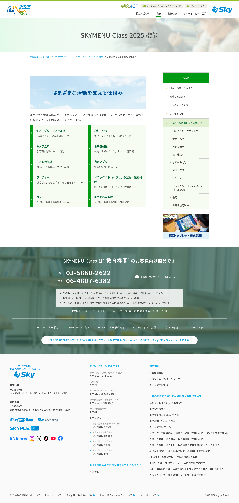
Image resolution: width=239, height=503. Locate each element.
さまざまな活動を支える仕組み (185, 123)
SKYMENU (95, 417)
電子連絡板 (178, 154)
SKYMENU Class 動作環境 (111, 327)
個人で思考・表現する (181, 88)
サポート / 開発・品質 (195, 13)
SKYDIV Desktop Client (115, 392)
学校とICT (95, 471)
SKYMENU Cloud (116, 425)
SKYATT (115, 410)
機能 (158, 13)
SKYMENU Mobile (116, 434)
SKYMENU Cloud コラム (162, 421)
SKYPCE (115, 383)
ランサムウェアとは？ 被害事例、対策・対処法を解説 (177, 475)
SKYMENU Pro (116, 452)
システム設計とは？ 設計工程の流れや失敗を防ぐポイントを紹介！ (184, 445)
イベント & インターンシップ (164, 379)
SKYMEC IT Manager (115, 401)
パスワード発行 (198, 6)
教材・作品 (178, 139)
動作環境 (172, 13)
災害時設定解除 (180, 205)
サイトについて (53, 495)
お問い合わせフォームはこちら (159, 277)
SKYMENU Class (116, 443)
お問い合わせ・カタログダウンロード (164, 6)
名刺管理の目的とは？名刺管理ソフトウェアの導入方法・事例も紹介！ (186, 469)
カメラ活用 (178, 147)
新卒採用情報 (156, 373)
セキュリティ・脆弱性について (117, 495)
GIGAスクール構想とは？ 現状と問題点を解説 (173, 457)
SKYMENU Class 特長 (48, 327)
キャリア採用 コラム (160, 427)
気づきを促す (176, 114)
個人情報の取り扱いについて (25, 495)
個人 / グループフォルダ (185, 131)
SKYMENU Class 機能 (78, 327)
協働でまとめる (177, 96)
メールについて (149, 495)
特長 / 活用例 (143, 13)
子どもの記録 (179, 162)
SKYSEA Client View (115, 374)
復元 (174, 197)
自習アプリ (178, 170)
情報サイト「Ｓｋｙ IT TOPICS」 (167, 403)
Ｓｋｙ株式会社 (221, 495)
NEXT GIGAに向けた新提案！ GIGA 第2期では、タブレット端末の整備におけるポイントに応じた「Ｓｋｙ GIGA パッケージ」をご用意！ (119, 340)
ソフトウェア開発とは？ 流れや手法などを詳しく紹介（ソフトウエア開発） (189, 433)
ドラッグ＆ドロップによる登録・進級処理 (187, 188)
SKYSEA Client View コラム (164, 415)
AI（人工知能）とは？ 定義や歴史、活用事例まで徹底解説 (179, 451)
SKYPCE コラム (157, 409)
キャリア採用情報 (158, 385)
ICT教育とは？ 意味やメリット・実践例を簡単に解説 (177, 462)
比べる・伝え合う (178, 105)
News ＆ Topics (197, 327)
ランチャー (178, 178)
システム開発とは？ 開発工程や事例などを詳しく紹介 (177, 439)
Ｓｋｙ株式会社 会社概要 (80, 495)
